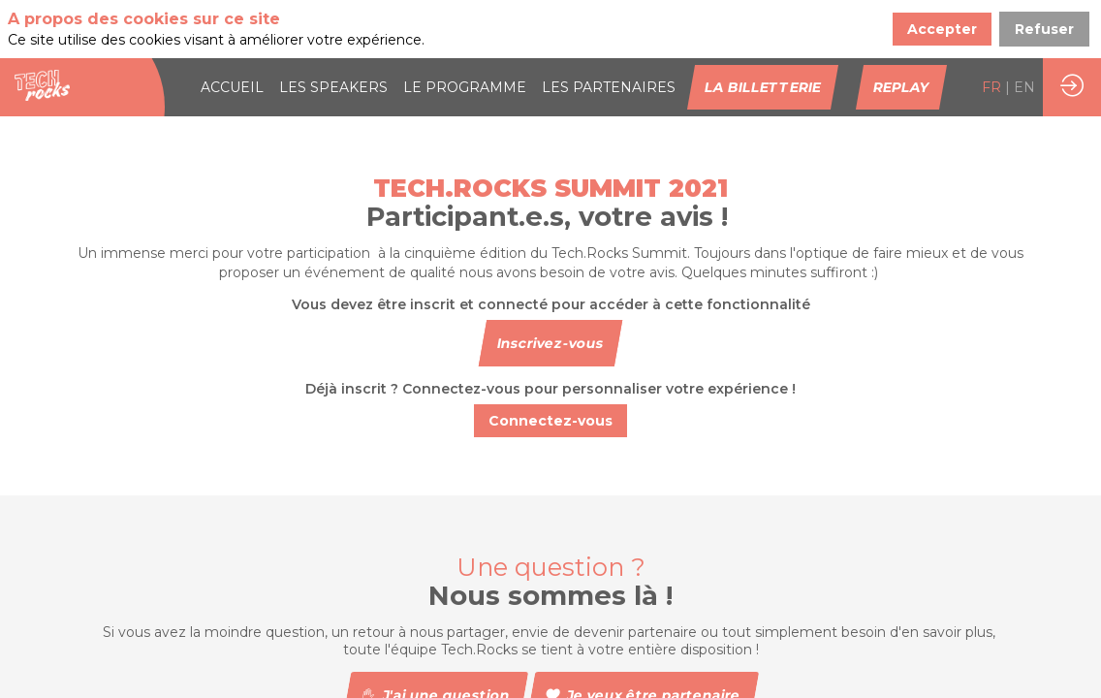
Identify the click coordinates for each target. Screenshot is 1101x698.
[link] (232, 87)
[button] (762, 87)
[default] (609, 87)
